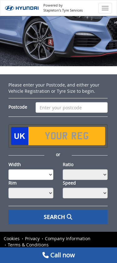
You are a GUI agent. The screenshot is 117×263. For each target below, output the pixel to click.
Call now (58, 255)
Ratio (68, 164)
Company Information (67, 238)
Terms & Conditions (28, 245)
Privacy (32, 238)
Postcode (17, 107)
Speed (69, 183)
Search (58, 217)
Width (14, 164)
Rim (12, 183)
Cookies (12, 238)
